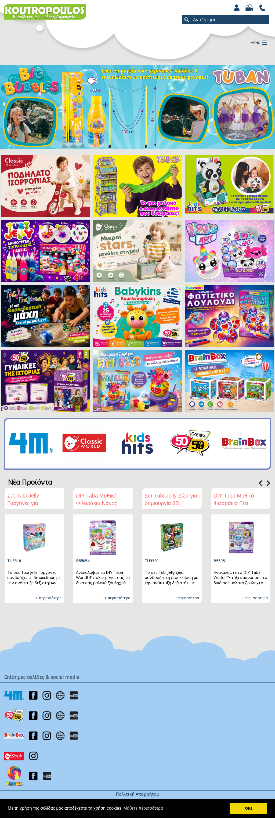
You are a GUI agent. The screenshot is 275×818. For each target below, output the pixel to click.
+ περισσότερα (48, 597)
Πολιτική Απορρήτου (137, 794)
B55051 (220, 560)
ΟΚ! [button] (248, 808)
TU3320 (151, 560)
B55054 (82, 560)
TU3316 (14, 560)
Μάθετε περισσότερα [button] (143, 808)
